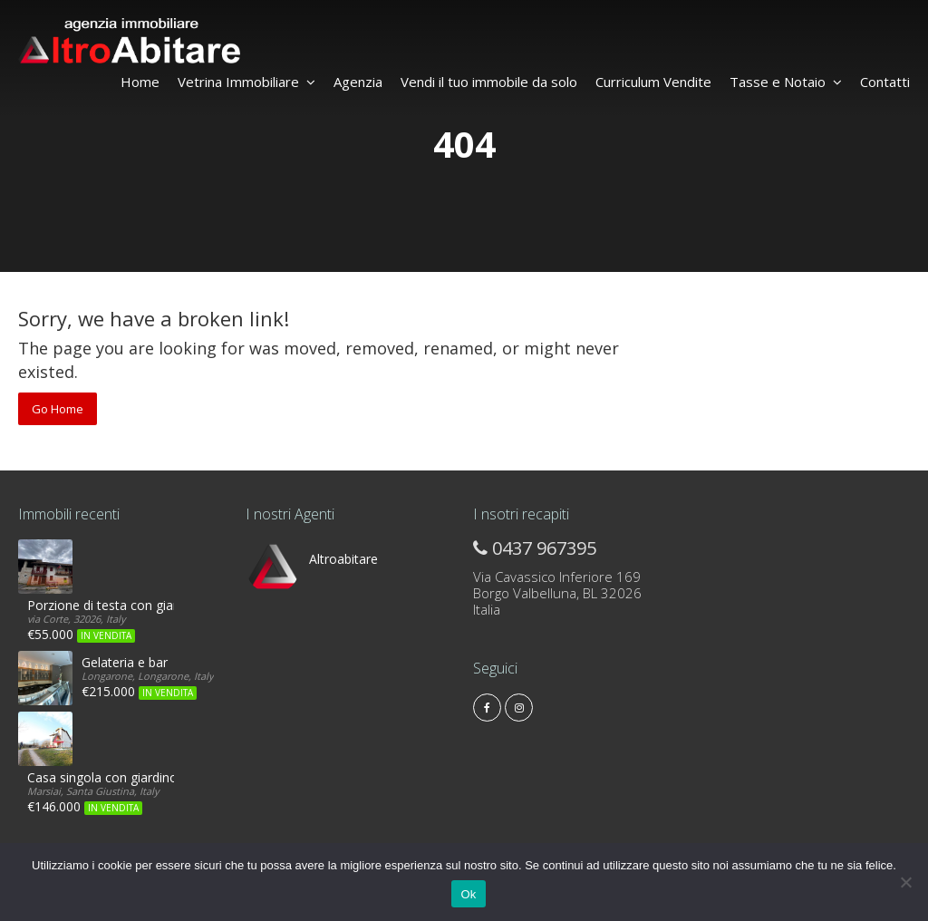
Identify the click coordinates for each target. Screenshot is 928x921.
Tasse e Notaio (786, 82)
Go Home (57, 409)
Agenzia (358, 82)
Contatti (885, 82)
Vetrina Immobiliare (246, 82)
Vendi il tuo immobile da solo (489, 82)
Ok (468, 894)
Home (140, 82)
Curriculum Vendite (653, 82)
